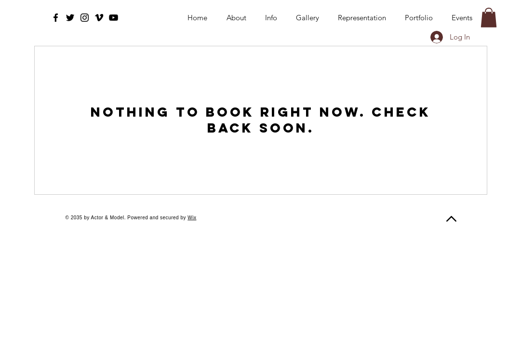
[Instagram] (84, 17)
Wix (191, 217)
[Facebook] (55, 17)
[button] (489, 17)
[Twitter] (70, 17)
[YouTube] (113, 17)
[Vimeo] (99, 17)
